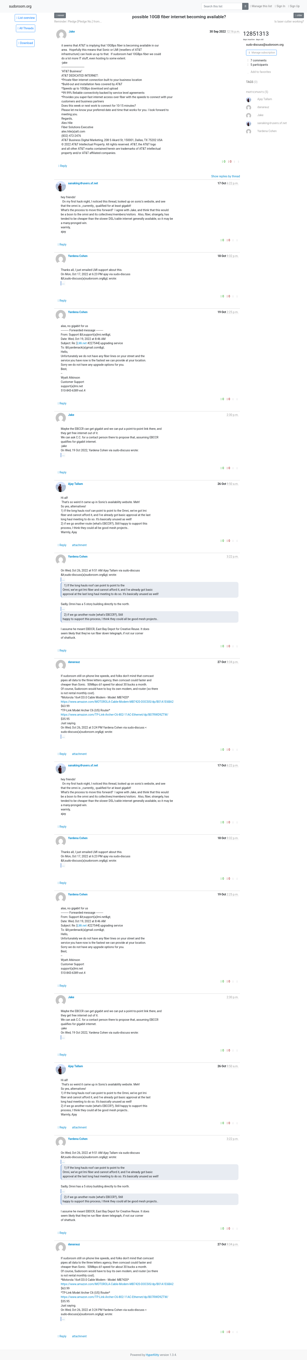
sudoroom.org (20, 6)
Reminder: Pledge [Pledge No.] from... (78, 21)
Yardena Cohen (78, 256)
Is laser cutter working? (289, 21)
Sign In (280, 6)
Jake (72, 31)
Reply (62, 165)
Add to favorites (258, 72)
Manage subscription (261, 52)
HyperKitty (152, 1355)
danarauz (74, 662)
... (63, 283)
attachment (79, 545)
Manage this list (261, 6)
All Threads (26, 28)
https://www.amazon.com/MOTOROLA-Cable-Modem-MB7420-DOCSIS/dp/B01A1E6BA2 (117, 701)
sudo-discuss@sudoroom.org (264, 44)
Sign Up (294, 6)
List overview (25, 17)
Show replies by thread (225, 176)
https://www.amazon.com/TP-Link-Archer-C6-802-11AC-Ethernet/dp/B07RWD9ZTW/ (114, 714)
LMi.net (82, 343)
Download (25, 43)
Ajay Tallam (75, 483)
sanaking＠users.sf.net (83, 183)
